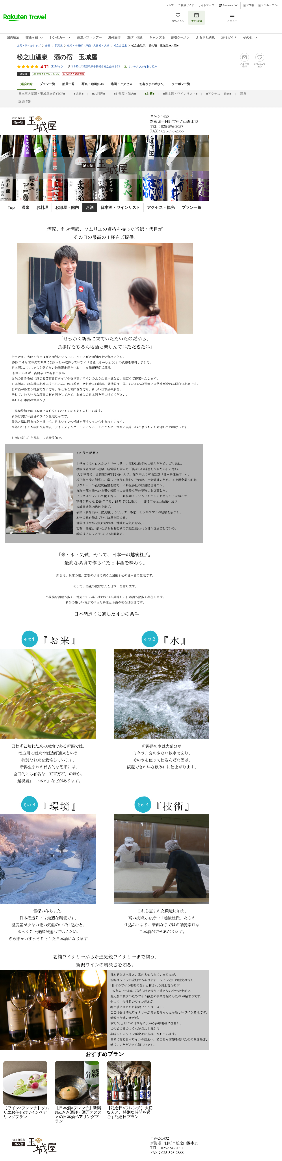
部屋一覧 (68, 84)
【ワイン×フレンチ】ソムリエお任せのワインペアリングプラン (26, 1110)
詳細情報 (25, 101)
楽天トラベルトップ (29, 45)
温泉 (243, 93)
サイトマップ (206, 5)
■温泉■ (78, 93)
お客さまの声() (151, 84)
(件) (57, 66)
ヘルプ (170, 5)
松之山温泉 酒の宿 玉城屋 (57, 57)
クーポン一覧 (181, 84)
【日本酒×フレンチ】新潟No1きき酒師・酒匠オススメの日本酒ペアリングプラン (78, 1112)
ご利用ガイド (186, 5)
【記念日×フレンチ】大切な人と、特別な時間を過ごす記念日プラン (130, 1110)
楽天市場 (248, 5)
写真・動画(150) (93, 84)
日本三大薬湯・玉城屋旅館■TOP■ (42, 93)
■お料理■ (98, 93)
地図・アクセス (121, 84)
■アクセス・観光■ (219, 93)
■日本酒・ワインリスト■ (180, 93)
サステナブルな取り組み (142, 66)
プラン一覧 (47, 84)
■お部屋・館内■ (125, 93)
